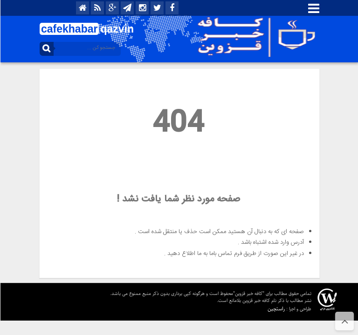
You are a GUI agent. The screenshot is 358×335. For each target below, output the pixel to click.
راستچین (275, 308)
